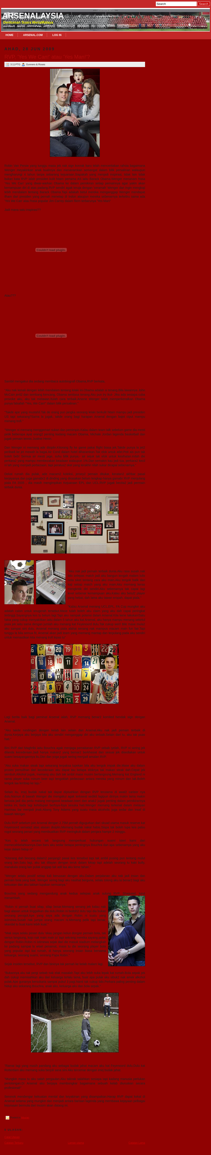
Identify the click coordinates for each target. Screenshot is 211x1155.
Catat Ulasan (12, 1137)
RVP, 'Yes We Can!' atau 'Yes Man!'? (47, 57)
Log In (56, 35)
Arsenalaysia (33, 15)
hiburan (25, 1117)
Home (9, 35)
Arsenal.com (33, 35)
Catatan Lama (137, 1142)
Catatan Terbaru (13, 1142)
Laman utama (76, 1142)
